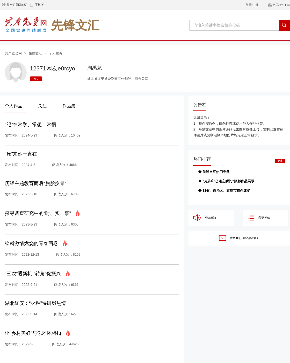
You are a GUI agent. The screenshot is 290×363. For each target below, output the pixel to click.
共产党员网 (13, 53)
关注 (42, 105)
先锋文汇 (35, 53)
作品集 (68, 105)
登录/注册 (252, 5)
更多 (280, 161)
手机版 (39, 5)
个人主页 (55, 53)
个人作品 (13, 105)
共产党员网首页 (17, 5)
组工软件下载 (281, 5)
